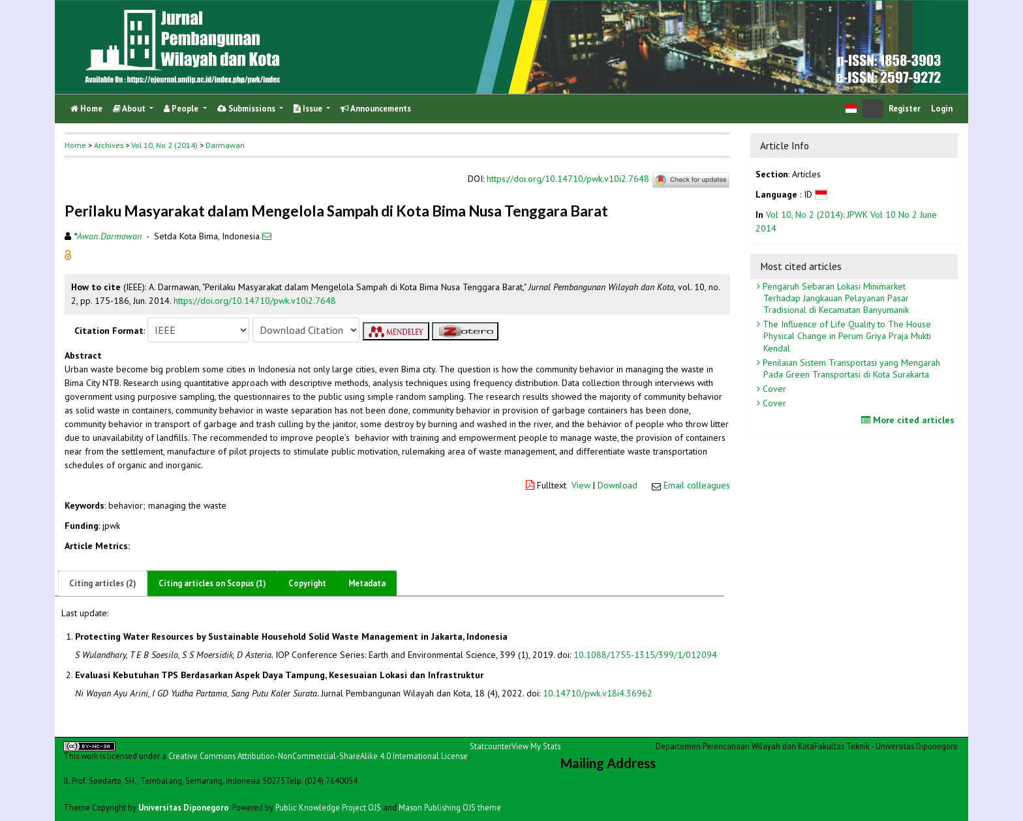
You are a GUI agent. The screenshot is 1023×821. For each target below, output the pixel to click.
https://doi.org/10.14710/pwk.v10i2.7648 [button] (255, 300)
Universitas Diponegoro (183, 807)
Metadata (367, 583)
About (130, 108)
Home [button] (75, 145)
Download (617, 485)
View (581, 485)
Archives (108, 145)
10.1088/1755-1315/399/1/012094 (645, 655)
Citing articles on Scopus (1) (212, 583)
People (182, 108)
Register (905, 108)
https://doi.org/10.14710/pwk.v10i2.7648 (568, 179)
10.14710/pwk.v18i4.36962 (597, 693)
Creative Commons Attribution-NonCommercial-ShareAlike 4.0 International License (318, 756)
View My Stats (536, 746)
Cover (773, 389)
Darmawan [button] (225, 145)
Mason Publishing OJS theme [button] (450, 807)
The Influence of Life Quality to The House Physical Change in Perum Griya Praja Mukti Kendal (845, 335)
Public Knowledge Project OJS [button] (328, 807)
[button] (68, 254)
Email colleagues (697, 485)
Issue (309, 108)
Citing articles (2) (102, 583)
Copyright (307, 583)
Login (942, 108)
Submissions (247, 108)
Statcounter (491, 746)
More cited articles (909, 420)
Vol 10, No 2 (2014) (164, 145)
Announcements (376, 108)
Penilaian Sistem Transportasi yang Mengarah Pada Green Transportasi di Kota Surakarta (850, 368)
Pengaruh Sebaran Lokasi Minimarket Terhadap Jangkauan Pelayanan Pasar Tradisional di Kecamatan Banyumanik (834, 298)
